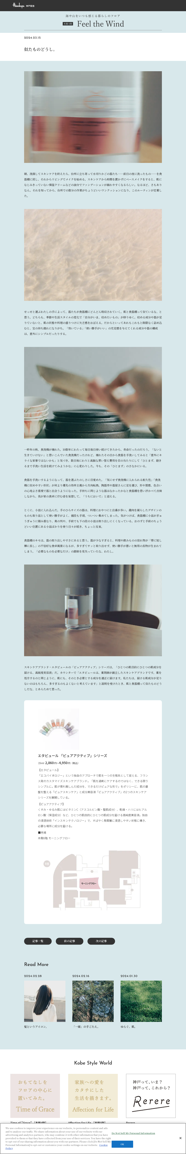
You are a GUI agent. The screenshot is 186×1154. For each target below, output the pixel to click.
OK (122, 1144)
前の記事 (69, 941)
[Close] (180, 1138)
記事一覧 (37, 941)
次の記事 (101, 941)
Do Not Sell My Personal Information (133, 1133)
